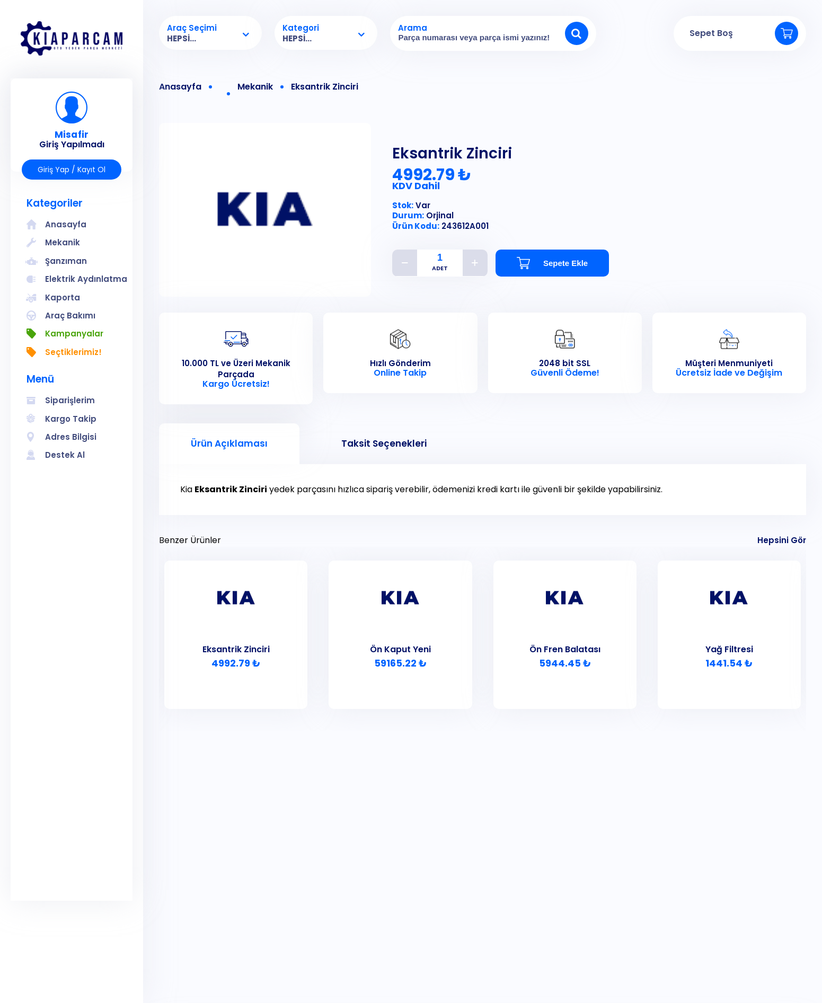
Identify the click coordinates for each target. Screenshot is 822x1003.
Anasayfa (180, 87)
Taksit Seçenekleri (384, 443)
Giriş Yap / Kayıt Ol (71, 169)
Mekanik (255, 87)
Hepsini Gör (781, 540)
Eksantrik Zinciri (324, 87)
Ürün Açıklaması (229, 443)
